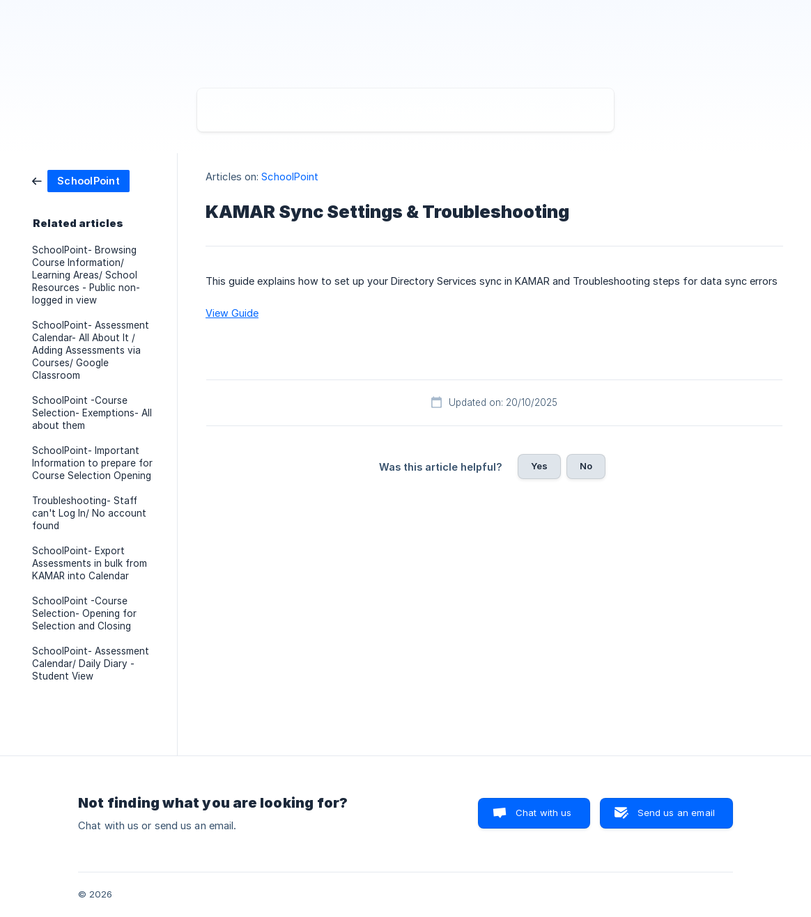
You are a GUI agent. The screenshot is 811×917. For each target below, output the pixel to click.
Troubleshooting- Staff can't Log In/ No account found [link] (89, 513)
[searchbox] (405, 110)
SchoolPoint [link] (289, 176)
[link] (81, 180)
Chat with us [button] (544, 812)
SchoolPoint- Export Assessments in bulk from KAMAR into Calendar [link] (89, 563)
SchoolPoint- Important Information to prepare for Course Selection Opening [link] (92, 463)
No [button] (586, 465)
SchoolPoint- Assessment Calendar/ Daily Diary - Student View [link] (90, 663)
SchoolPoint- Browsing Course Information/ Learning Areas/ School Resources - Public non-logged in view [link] (86, 275)
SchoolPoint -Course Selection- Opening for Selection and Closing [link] (84, 613)
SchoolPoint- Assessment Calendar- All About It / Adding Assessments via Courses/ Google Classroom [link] (90, 350)
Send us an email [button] (676, 812)
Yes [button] (539, 465)
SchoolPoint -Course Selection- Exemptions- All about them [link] (92, 413)
